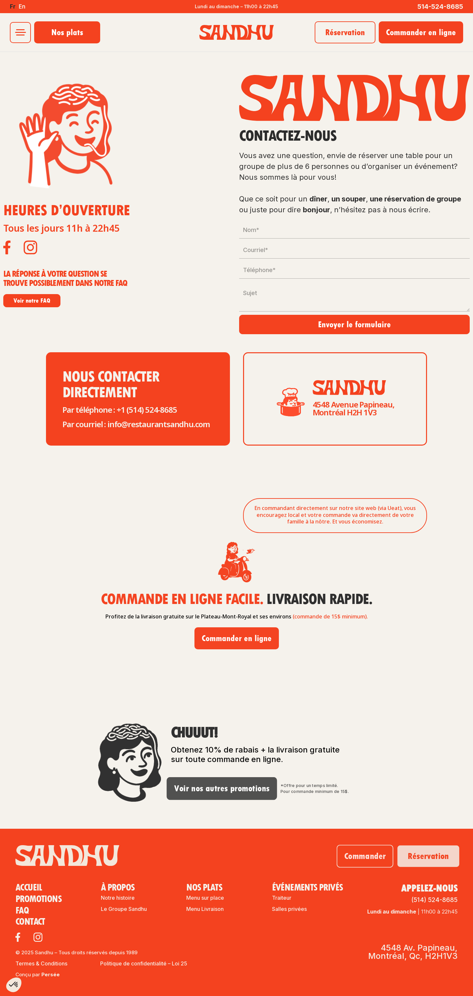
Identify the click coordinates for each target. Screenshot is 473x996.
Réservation (345, 32)
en (22, 6)
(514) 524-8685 (434, 900)
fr (12, 6)
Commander (359, 855)
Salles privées (289, 909)
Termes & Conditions (41, 963)
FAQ (22, 911)
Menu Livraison (205, 909)
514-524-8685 (440, 6)
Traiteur (281, 897)
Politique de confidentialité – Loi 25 (143, 963)
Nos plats (67, 32)
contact (30, 922)
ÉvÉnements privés (307, 888)
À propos (117, 888)
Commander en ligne (421, 32)
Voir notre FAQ (31, 300)
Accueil (28, 888)
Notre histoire (118, 897)
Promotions (38, 899)
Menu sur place (205, 897)
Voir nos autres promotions (212, 788)
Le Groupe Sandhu (124, 909)
